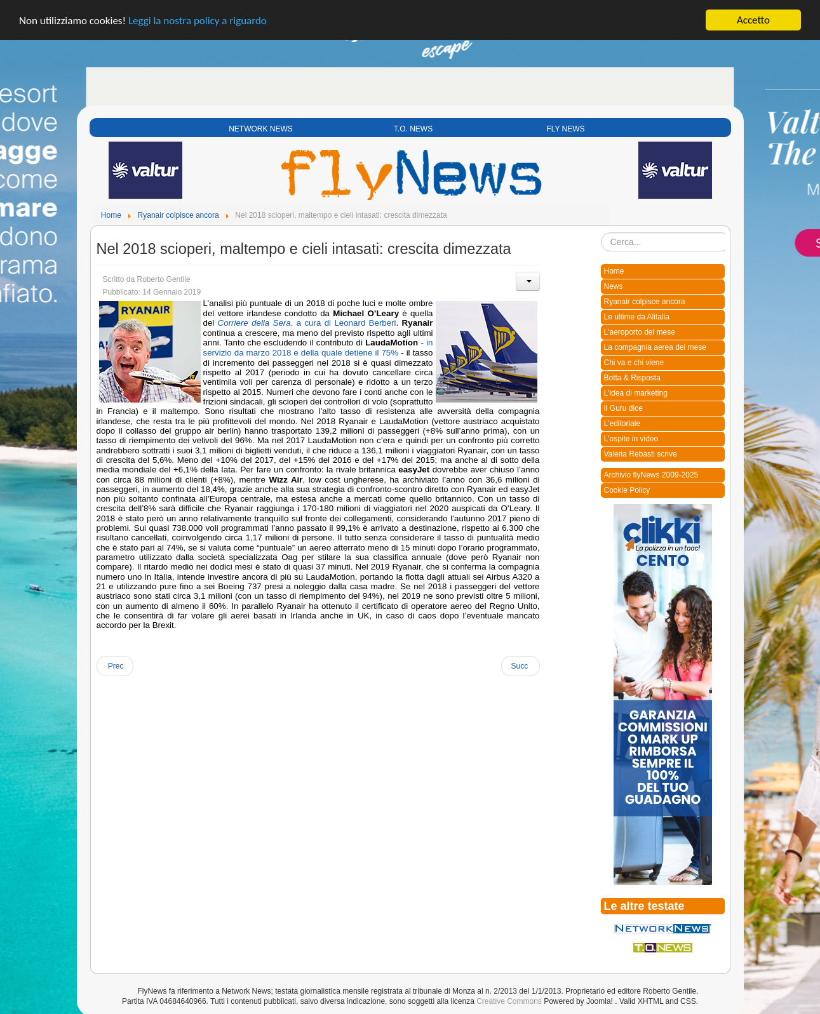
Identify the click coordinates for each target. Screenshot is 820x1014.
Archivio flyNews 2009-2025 (651, 474)
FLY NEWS (565, 128)
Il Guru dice (623, 408)
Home (614, 271)
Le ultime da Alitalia (636, 316)
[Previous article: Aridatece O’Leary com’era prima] (115, 666)
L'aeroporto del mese (639, 332)
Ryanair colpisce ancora (644, 301)
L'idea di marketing (636, 393)
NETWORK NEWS (261, 128)
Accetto (753, 20)
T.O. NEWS (413, 128)
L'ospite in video (631, 438)
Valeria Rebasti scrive (640, 454)
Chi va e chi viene (634, 362)
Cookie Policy (627, 490)
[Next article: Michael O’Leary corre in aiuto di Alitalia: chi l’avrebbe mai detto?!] (520, 666)
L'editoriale (622, 423)
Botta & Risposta (632, 377)
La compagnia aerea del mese (655, 347)
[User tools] (528, 281)
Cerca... (601, 232)
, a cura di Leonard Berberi (307, 323)
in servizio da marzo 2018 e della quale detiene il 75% (318, 347)
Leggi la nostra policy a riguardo (197, 20)
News (613, 286)
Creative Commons (509, 1000)
